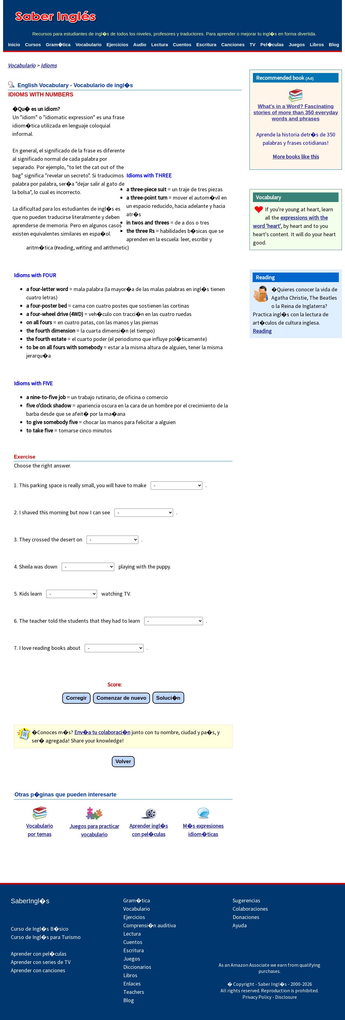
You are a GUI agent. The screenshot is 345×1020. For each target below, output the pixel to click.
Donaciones (246, 917)
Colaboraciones (250, 908)
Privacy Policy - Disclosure (269, 997)
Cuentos (182, 44)
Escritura (206, 44)
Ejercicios (117, 44)
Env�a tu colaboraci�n (102, 732)
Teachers (133, 991)
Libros (317, 44)
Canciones (233, 44)
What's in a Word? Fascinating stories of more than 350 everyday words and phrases (296, 112)
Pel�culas (272, 44)
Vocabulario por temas (39, 827)
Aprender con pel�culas (39, 953)
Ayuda (240, 925)
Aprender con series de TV (41, 961)
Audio (140, 44)
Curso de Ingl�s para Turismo (46, 937)
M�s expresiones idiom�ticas (203, 827)
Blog (334, 44)
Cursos (33, 44)
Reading (262, 330)
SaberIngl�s (30, 901)
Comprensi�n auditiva (149, 925)
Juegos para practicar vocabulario (94, 827)
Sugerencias (246, 900)
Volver (123, 761)
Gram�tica (58, 44)
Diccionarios (137, 966)
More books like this (296, 156)
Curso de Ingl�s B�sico (39, 928)
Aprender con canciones (38, 970)
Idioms (49, 65)
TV (252, 44)
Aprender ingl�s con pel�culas (148, 827)
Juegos (297, 44)
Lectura (159, 44)
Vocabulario (88, 44)
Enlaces (132, 983)
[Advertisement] (188, 133)
